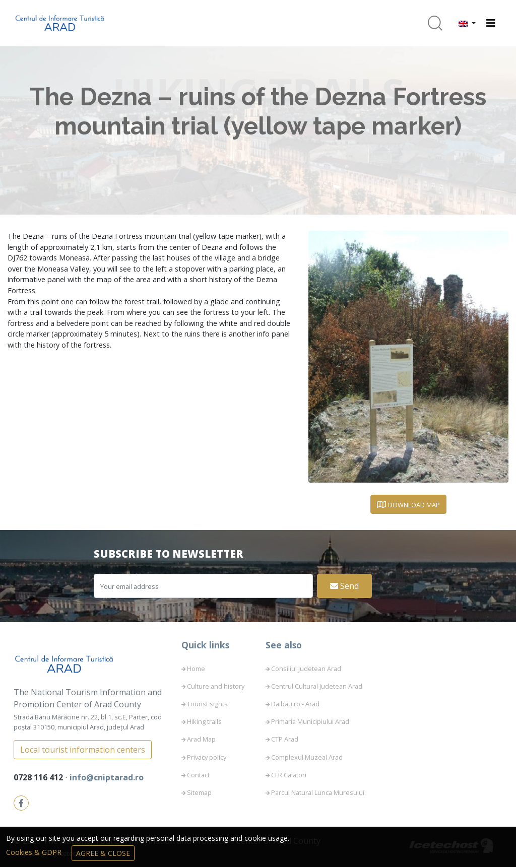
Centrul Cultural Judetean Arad (316, 686)
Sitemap (199, 792)
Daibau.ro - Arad (295, 703)
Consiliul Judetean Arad (306, 668)
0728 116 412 (39, 777)
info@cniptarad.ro (107, 777)
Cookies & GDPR (34, 852)
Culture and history (215, 686)
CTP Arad (284, 739)
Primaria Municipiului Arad (310, 721)
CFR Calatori (288, 774)
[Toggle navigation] (491, 23)
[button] (467, 23)
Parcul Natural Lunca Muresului (317, 792)
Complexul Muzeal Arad (307, 757)
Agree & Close (103, 853)
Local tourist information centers (82, 749)
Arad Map (201, 739)
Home (196, 668)
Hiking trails (204, 721)
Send (344, 585)
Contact (198, 774)
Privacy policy (206, 757)
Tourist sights (207, 703)
